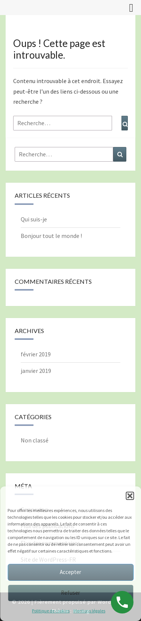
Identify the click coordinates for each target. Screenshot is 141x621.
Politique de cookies (51, 610)
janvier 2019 (36, 370)
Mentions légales (89, 610)
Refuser (70, 592)
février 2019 (36, 354)
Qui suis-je (34, 219)
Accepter (70, 572)
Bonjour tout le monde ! (51, 235)
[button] (129, 496)
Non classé (35, 440)
